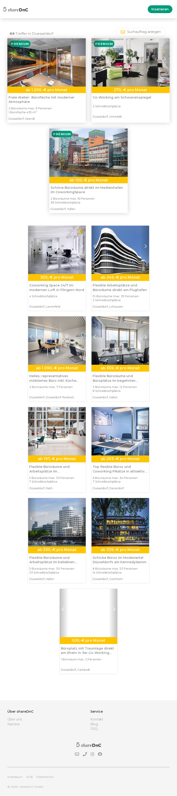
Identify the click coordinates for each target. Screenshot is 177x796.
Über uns (14, 719)
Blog (94, 724)
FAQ (93, 729)
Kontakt (96, 719)
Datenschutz (45, 777)
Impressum (15, 777)
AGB (29, 777)
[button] (13, 62)
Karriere (13, 724)
